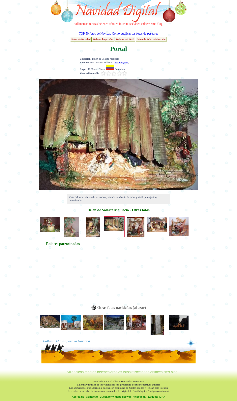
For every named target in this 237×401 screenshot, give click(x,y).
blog (160, 23)
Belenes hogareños (103, 39)
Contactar (92, 396)
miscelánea (133, 23)
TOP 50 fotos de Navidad (95, 33)
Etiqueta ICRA (156, 396)
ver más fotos (121, 62)
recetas (93, 23)
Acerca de (78, 396)
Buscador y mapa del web (116, 396)
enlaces (145, 23)
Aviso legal (139, 396)
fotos (122, 23)
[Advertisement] (63, 277)
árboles (113, 23)
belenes (103, 23)
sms (153, 23)
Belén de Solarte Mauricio (151, 39)
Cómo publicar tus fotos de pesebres (135, 33)
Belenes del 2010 (125, 39)
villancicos (81, 23)
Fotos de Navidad (81, 39)
